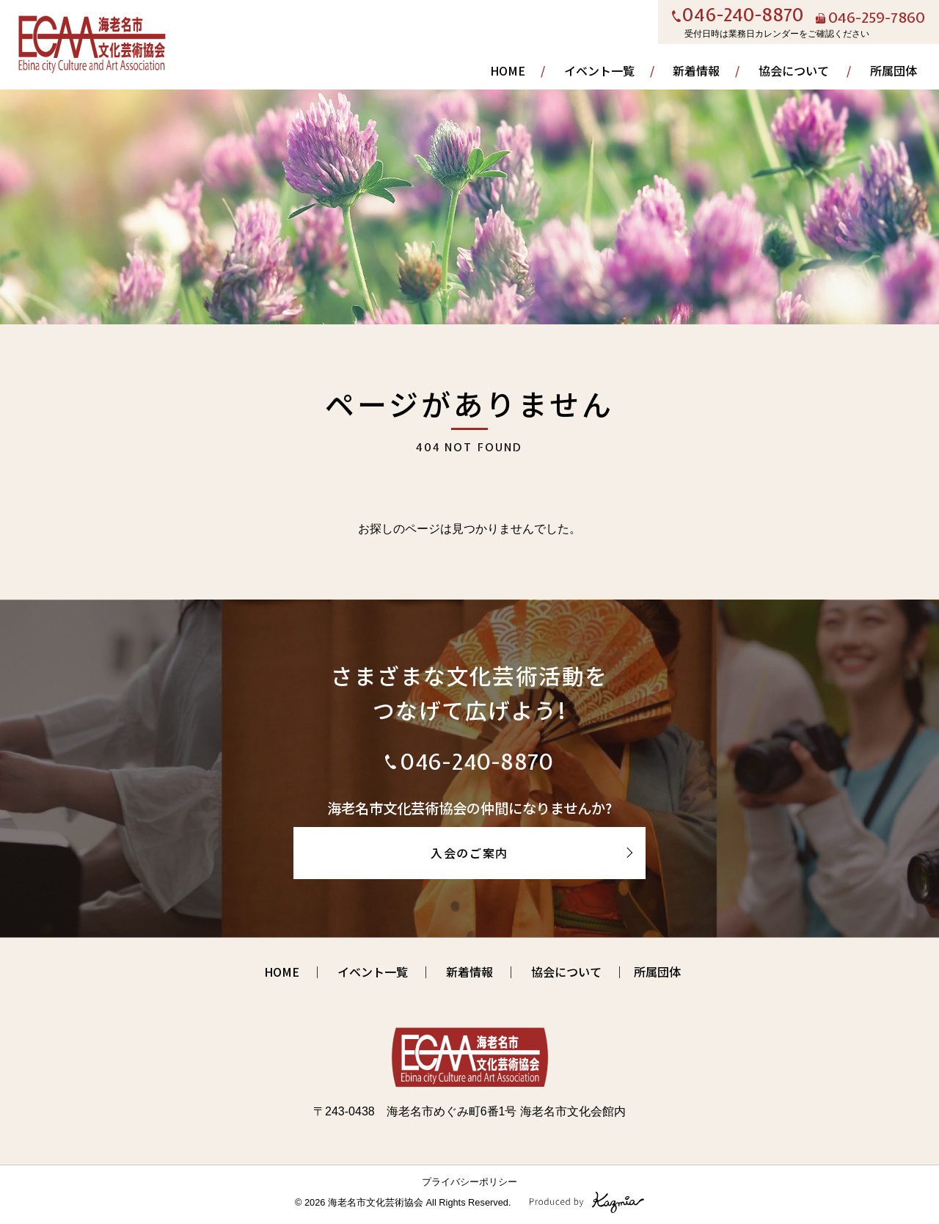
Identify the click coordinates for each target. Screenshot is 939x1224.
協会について (794, 70)
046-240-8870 (743, 16)
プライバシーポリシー (469, 1181)
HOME (507, 70)
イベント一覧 (599, 70)
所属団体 (893, 70)
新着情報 (696, 70)
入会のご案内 (469, 852)
